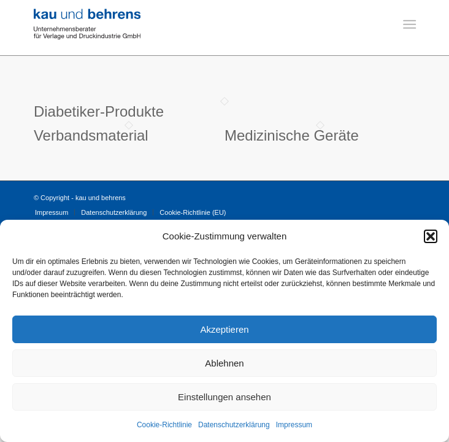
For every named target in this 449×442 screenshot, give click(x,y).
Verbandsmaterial (91, 135)
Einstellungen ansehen (224, 397)
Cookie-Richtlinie (164, 425)
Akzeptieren (224, 329)
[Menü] (408, 28)
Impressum (294, 425)
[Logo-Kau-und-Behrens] (186, 24)
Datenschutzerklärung (234, 425)
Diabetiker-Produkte (99, 111)
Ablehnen (224, 363)
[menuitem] (408, 28)
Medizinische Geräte (291, 135)
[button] (430, 236)
